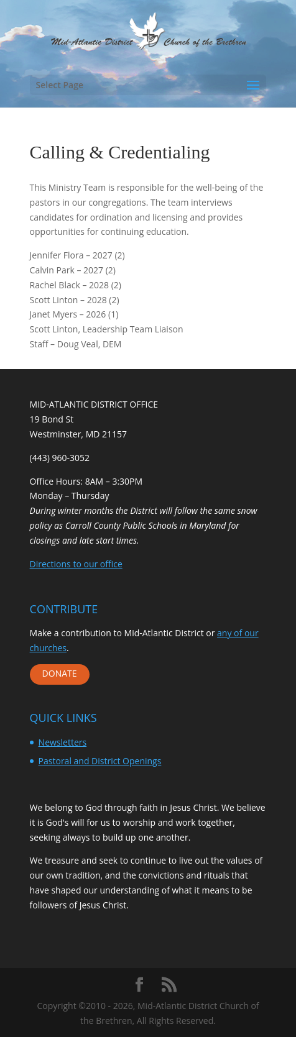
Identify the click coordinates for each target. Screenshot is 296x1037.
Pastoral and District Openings (100, 761)
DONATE (59, 673)
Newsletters (63, 742)
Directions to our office (76, 564)
